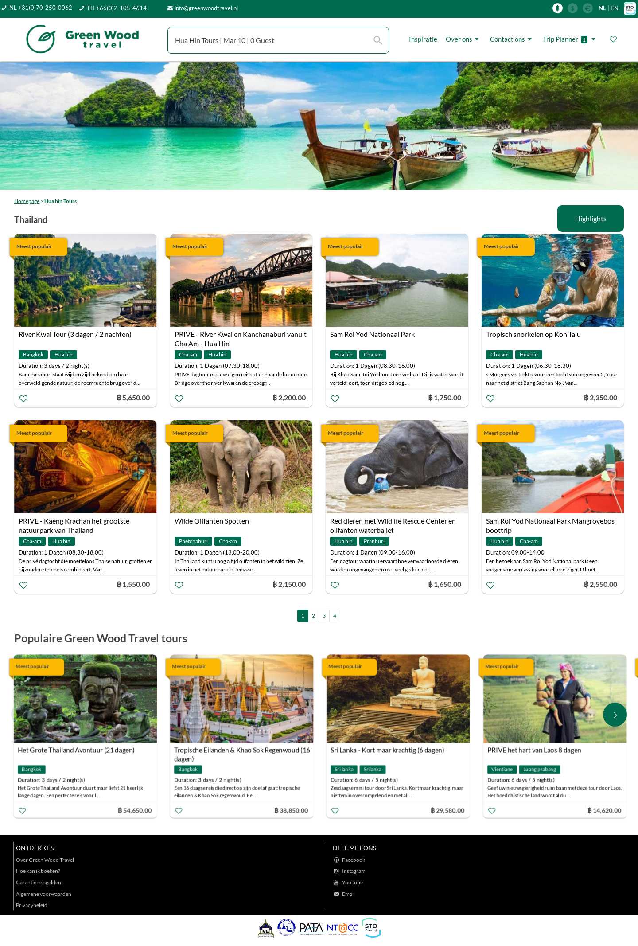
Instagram (354, 871)
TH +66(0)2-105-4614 (117, 8)
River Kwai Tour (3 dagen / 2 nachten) (75, 334)
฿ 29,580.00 (449, 810)
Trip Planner (570, 39)
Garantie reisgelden (38, 882)
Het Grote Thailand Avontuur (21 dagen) (77, 750)
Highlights (591, 218)
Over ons (464, 39)
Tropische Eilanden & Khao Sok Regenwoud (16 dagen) (244, 751)
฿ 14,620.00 (605, 810)
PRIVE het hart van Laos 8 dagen (536, 750)
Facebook (353, 859)
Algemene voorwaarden (43, 894)
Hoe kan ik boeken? (38, 871)
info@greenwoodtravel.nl (206, 8)
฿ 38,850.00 (293, 810)
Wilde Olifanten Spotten (212, 520)
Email (348, 894)
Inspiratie (423, 39)
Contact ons (512, 39)
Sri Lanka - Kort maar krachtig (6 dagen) (389, 750)
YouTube (352, 882)
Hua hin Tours (60, 201)
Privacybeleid (31, 905)
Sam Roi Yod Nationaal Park (372, 334)
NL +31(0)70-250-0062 (40, 7)
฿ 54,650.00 (136, 810)
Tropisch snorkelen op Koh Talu (533, 334)
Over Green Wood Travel (45, 859)
